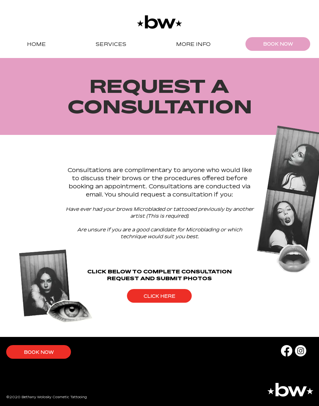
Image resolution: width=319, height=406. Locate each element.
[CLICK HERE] (159, 296)
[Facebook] (286, 350)
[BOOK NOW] (277, 44)
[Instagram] (300, 350)
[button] (111, 44)
